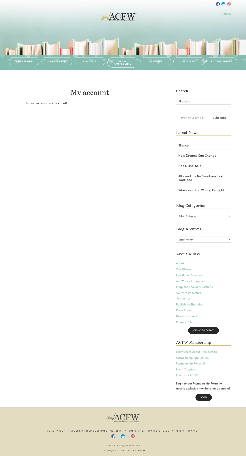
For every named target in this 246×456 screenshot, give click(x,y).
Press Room (184, 310)
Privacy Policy (185, 322)
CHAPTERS (156, 61)
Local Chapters (186, 369)
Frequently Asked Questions (194, 287)
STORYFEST (188, 61)
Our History (184, 269)
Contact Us (183, 298)
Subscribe (220, 117)
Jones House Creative (132, 450)
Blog (166, 431)
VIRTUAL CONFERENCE (122, 62)
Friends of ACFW (187, 375)
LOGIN (226, 14)
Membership (118, 431)
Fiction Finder (221, 61)
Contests (153, 431)
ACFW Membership (188, 292)
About (61, 431)
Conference (137, 431)
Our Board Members (189, 275)
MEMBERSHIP (24, 61)
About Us (182, 263)
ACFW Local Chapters (190, 281)
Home (50, 431)
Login (203, 397)
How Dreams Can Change (197, 155)
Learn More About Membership (197, 351)
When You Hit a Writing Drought (201, 190)
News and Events (187, 316)
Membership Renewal (190, 363)
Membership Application (192, 357)
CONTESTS (90, 61)
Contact (193, 431)
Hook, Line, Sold (189, 166)
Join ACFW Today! (203, 330)
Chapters (178, 431)
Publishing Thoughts (189, 304)
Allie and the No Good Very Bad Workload (200, 178)
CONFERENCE (57, 61)
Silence (183, 145)
